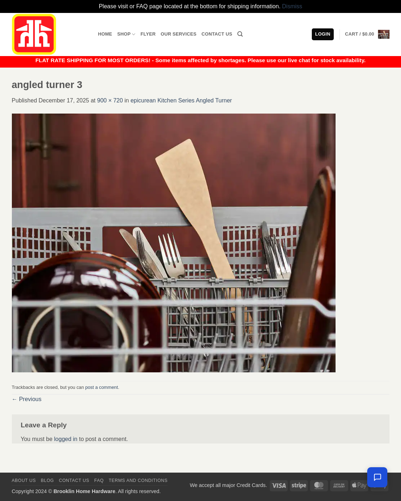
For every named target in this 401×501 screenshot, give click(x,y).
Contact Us (216, 34)
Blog (47, 480)
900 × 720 (110, 100)
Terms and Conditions (138, 480)
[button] (367, 34)
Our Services (179, 34)
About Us (24, 480)
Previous (27, 399)
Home (105, 34)
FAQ (99, 480)
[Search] (240, 34)
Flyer (148, 34)
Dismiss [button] (292, 6)
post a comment (101, 387)
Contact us (74, 480)
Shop (126, 34)
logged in (65, 439)
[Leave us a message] (377, 477)
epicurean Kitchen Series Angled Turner (181, 100)
